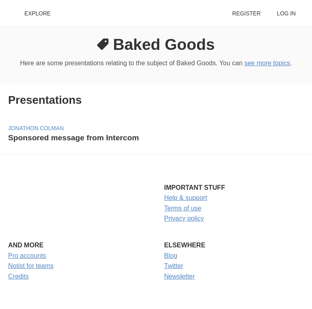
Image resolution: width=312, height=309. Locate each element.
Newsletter (179, 276)
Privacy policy (184, 218)
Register (246, 14)
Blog (170, 255)
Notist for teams (31, 265)
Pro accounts (27, 255)
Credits (18, 276)
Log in (286, 14)
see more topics (267, 63)
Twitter (173, 265)
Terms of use (183, 208)
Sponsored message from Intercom (73, 137)
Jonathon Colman (36, 128)
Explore (37, 14)
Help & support (185, 197)
